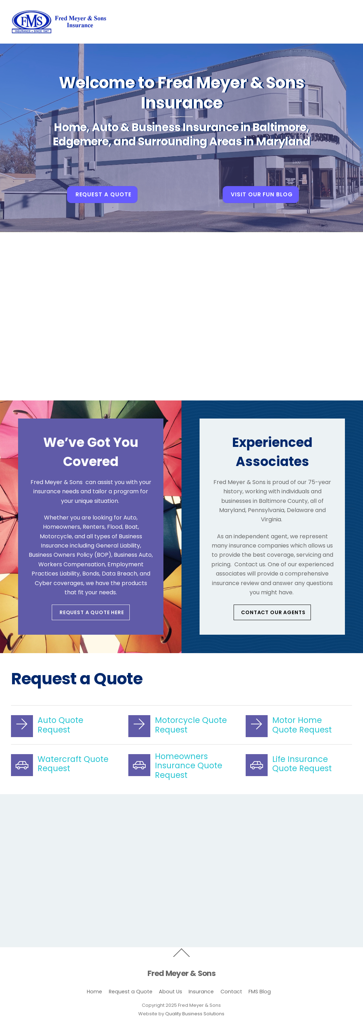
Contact (231, 991)
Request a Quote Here (92, 612)
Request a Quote (130, 991)
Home (94, 991)
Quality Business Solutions (194, 1013)
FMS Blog (259, 991)
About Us (170, 991)
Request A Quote (104, 194)
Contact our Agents (273, 612)
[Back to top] (181, 956)
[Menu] (341, 10)
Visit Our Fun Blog (262, 194)
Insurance (201, 991)
